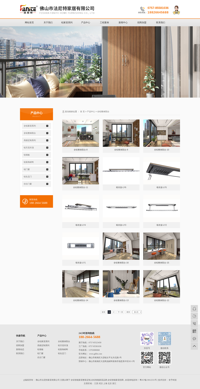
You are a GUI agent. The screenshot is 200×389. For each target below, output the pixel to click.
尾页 (128, 312)
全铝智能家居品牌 (99, 380)
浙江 (114, 383)
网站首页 (29, 22)
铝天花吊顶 (29, 148)
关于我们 (48, 22)
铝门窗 (27, 169)
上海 (105, 383)
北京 (110, 383)
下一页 (120, 312)
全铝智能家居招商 (116, 380)
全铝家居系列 (30, 126)
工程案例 (104, 22)
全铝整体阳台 (30, 133)
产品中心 (85, 22)
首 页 (82, 111)
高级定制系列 (30, 140)
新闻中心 (123, 22)
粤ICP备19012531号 (148, 380)
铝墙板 (27, 155)
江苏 (96, 383)
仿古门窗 (28, 184)
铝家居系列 (66, 22)
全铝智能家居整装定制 (81, 380)
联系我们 (160, 22)
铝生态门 (28, 177)
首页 (103, 312)
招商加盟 (141, 22)
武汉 (101, 383)
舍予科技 (172, 380)
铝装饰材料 (29, 162)
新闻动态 (20, 349)
